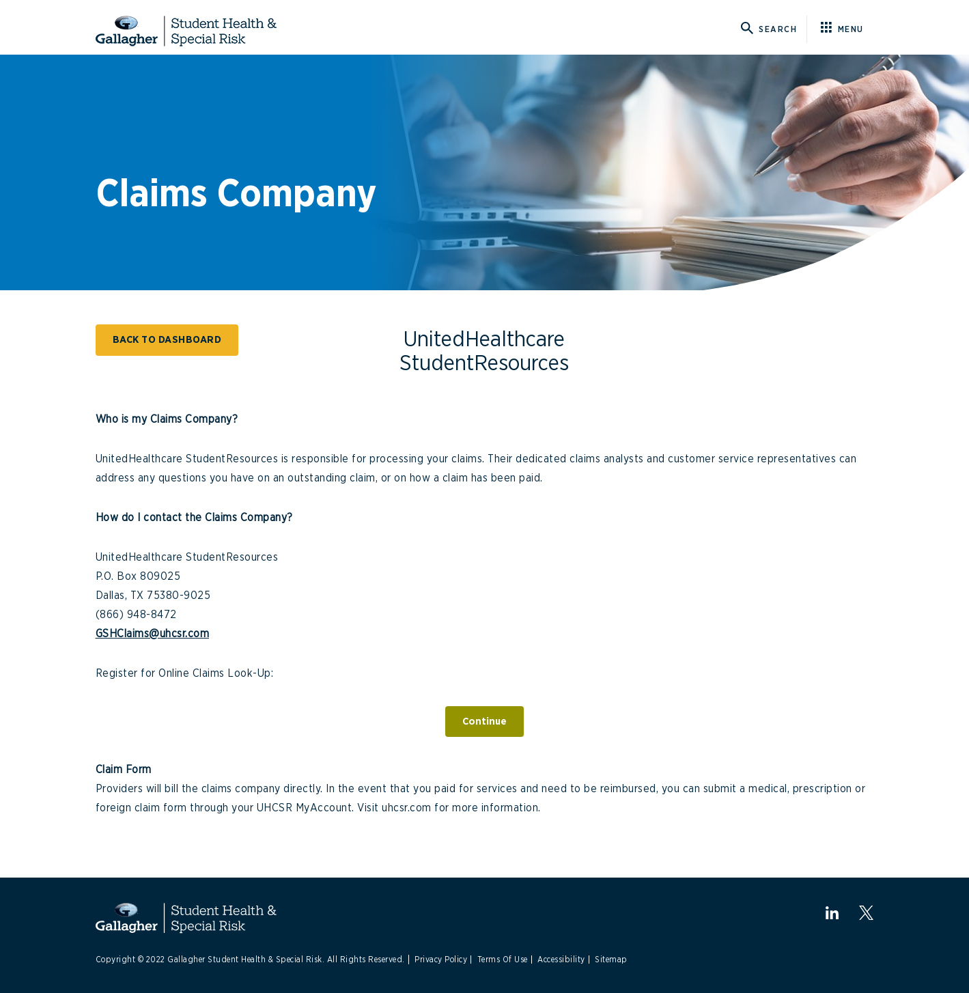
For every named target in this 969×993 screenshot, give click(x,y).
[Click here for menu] (847, 29)
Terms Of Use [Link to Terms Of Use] (502, 959)
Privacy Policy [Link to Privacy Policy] (441, 959)
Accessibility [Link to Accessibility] (561, 959)
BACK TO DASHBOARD (167, 340)
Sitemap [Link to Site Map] (611, 959)
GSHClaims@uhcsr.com (153, 633)
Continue (484, 721)
